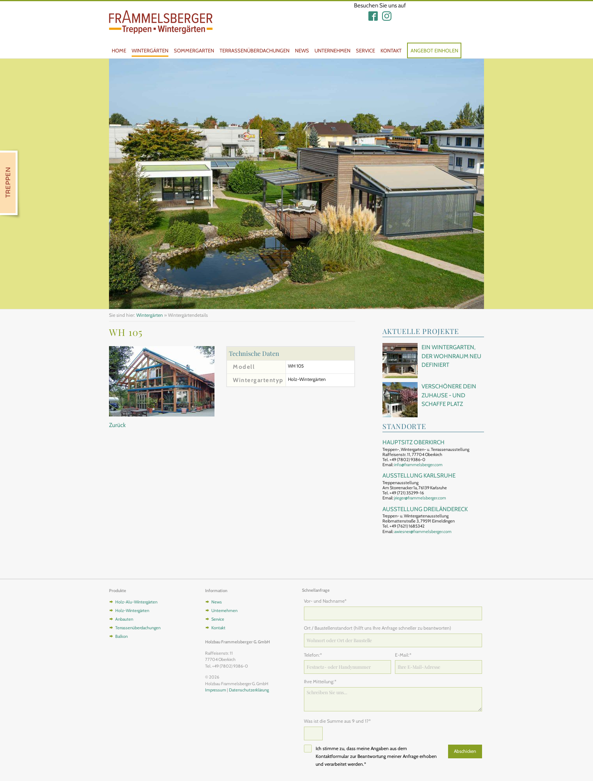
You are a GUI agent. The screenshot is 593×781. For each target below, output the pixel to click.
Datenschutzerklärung (249, 690)
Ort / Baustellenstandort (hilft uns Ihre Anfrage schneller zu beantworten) (377, 628)
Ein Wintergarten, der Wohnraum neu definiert (451, 356)
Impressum (215, 690)
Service (365, 50)
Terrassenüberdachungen (254, 50)
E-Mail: (405, 655)
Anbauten (124, 619)
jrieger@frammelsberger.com (420, 498)
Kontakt (391, 50)
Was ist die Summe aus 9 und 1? (337, 721)
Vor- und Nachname (325, 601)
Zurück (117, 425)
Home (119, 50)
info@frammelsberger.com (418, 464)
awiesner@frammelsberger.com (423, 531)
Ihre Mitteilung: (320, 681)
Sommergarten (194, 50)
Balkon (121, 636)
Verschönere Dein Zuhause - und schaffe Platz (449, 395)
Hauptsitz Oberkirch (413, 442)
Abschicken (465, 751)
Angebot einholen (434, 50)
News (302, 50)
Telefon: (314, 655)
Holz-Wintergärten (132, 610)
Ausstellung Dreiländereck (425, 509)
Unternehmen (332, 50)
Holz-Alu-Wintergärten (136, 602)
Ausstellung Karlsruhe (418, 475)
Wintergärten (150, 50)
